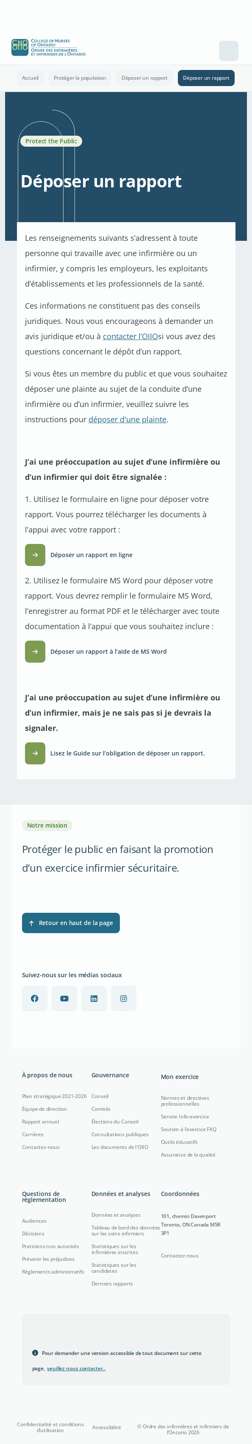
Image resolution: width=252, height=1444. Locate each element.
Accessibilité (106, 1427)
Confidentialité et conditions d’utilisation (50, 1427)
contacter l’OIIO (130, 336)
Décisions (33, 1233)
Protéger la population (80, 77)
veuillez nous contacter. (76, 1368)
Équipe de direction (44, 1108)
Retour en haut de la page (71, 923)
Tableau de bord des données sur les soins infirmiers (126, 1230)
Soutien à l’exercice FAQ (188, 1129)
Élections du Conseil (114, 1121)
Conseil (100, 1096)
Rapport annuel (40, 1121)
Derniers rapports (112, 1283)
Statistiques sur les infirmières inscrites (114, 1249)
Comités (101, 1108)
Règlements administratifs (53, 1271)
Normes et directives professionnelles (185, 1100)
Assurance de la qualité (188, 1154)
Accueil (30, 77)
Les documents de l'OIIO (119, 1147)
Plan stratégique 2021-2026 (54, 1096)
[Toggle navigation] (228, 51)
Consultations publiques (120, 1134)
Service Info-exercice (185, 1116)
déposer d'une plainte (127, 419)
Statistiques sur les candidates (113, 1267)
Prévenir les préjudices (48, 1259)
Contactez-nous (41, 1147)
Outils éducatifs (179, 1142)
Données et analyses (116, 1214)
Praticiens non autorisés (50, 1246)
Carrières (33, 1134)
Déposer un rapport (145, 77)
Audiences (34, 1220)
